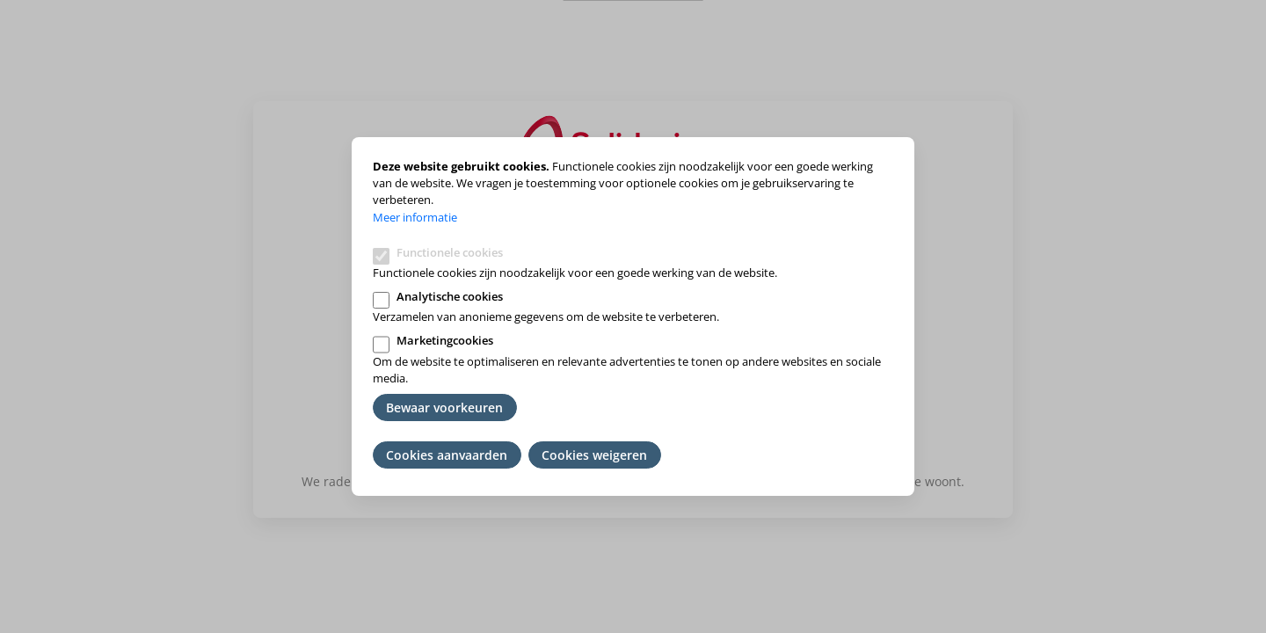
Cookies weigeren (594, 455)
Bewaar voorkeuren (444, 407)
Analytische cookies (450, 296)
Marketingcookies (445, 340)
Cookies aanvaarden (446, 455)
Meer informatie (415, 217)
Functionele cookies (450, 252)
